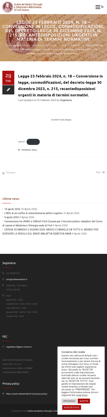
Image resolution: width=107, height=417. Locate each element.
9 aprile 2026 (11, 217)
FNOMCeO (26, 150)
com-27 (21, 142)
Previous (10, 172)
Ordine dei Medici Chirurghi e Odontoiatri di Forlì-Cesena (52, 411)
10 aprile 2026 (12, 209)
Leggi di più (81, 395)
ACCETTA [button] (84, 401)
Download (33, 142)
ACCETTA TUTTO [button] (71, 407)
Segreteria (66, 100)
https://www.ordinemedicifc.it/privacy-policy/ (26, 394)
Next (98, 172)
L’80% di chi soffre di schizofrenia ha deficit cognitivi (33, 213)
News (34, 150)
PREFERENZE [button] (69, 401)
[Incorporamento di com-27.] (61, 119)
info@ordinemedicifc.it (16, 279)
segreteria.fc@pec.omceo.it (19, 347)
